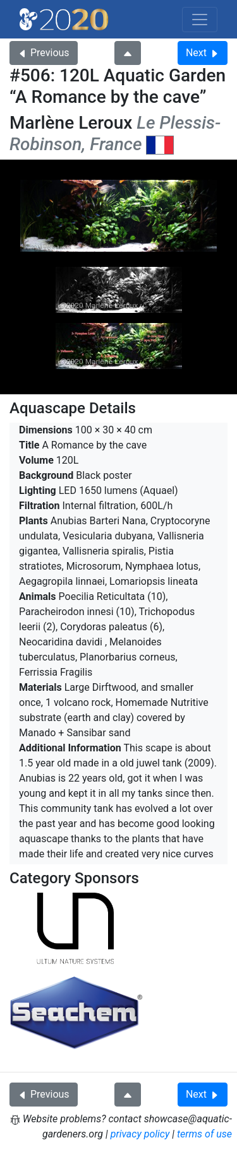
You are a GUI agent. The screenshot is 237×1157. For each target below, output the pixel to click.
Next (202, 53)
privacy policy (140, 1134)
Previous (44, 53)
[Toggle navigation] (199, 19)
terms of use (204, 1134)
